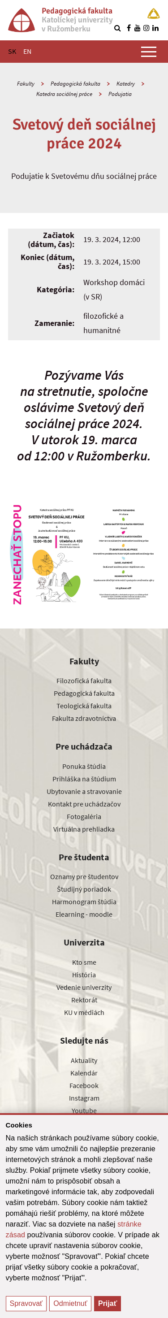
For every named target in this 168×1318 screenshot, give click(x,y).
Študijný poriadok (84, 888)
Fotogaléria (84, 816)
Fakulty (25, 83)
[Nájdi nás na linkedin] (155, 27)
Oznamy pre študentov (84, 876)
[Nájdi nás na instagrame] (146, 27)
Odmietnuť (70, 1303)
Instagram (84, 1097)
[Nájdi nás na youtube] (137, 27)
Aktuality (84, 1060)
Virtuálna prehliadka (84, 828)
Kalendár (84, 1072)
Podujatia (120, 94)
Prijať (107, 1303)
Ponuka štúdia (84, 766)
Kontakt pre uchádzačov (84, 803)
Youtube (84, 1110)
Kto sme (84, 962)
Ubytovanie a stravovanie (84, 791)
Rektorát (84, 999)
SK (12, 51)
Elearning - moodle (84, 914)
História (84, 974)
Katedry (125, 83)
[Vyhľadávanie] (117, 27)
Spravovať (26, 1303)
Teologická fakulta (84, 705)
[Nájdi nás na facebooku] (128, 27)
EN (27, 51)
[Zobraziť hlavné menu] (149, 51)
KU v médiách (84, 1012)
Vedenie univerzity (84, 987)
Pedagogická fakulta (75, 83)
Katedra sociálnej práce (64, 94)
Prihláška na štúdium (84, 778)
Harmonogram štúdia (84, 901)
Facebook (84, 1085)
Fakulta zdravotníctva (84, 718)
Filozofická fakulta (84, 680)
